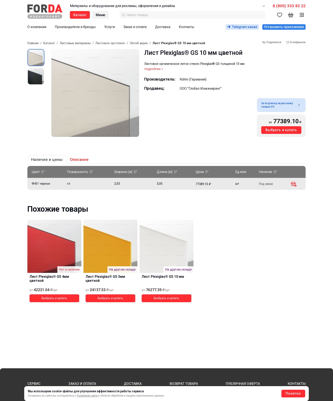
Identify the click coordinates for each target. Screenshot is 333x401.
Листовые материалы (75, 43)
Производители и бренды (75, 27)
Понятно (293, 393)
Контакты (186, 27)
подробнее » (153, 69)
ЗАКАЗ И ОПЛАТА (82, 384)
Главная (33, 43)
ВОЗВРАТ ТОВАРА (184, 384)
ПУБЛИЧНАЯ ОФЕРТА (243, 384)
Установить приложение (284, 27)
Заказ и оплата (135, 27)
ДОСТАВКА (133, 384)
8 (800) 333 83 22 (289, 5)
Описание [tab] (79, 159)
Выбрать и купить (281, 130)
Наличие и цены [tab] (47, 159)
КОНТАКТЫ (297, 384)
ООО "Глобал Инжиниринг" (201, 88)
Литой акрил (139, 43)
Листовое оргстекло (110, 43)
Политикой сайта (87, 395)
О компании (36, 27)
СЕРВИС (34, 384)
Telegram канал (242, 27)
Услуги (109, 27)
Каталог (49, 43)
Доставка (162, 27)
